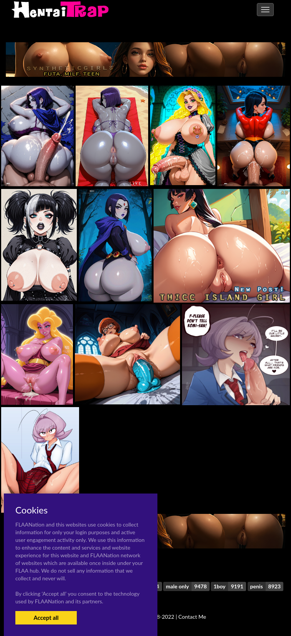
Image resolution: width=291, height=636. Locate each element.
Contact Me (192, 616)
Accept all (45, 617)
